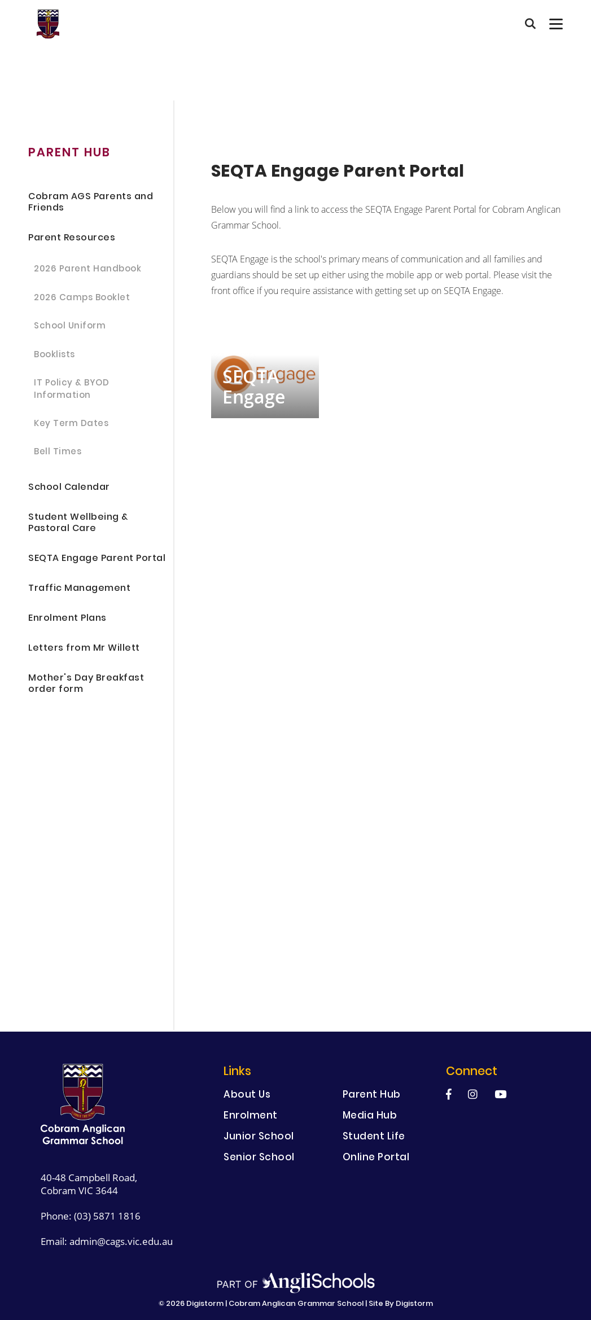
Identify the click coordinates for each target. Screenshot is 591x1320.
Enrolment (251, 1116)
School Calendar (69, 488)
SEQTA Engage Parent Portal (96, 559)
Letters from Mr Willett (84, 649)
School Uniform (70, 327)
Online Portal (376, 1158)
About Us (247, 1096)
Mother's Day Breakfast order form (86, 684)
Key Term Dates (71, 424)
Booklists (54, 355)
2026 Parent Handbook (87, 270)
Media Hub (370, 1116)
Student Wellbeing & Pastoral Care (78, 523)
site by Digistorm (401, 1304)
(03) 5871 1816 (107, 1215)
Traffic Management (79, 589)
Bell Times (57, 452)
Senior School (259, 1158)
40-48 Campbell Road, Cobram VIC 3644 (89, 1184)
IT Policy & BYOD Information (71, 390)
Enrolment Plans (67, 619)
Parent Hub (372, 1096)
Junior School (259, 1137)
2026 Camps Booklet (82, 298)
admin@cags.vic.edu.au (121, 1241)
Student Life (374, 1137)
